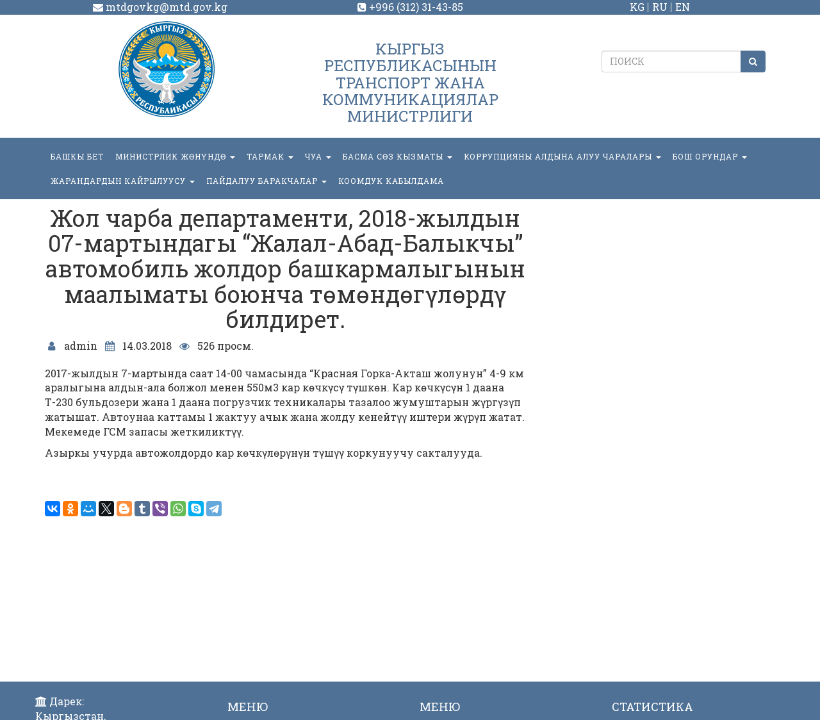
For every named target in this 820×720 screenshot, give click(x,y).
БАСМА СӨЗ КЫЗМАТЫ (397, 156)
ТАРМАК (270, 156)
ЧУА (318, 156)
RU (660, 6)
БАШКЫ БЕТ (77, 156)
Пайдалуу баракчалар (266, 181)
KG (637, 6)
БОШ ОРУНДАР (710, 156)
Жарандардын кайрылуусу (123, 181)
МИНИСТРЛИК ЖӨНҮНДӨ (175, 156)
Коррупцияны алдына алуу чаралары (562, 156)
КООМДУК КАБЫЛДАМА (391, 181)
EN (682, 6)
